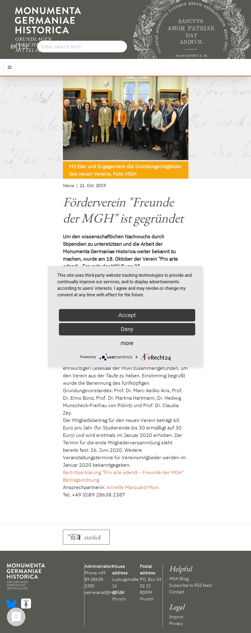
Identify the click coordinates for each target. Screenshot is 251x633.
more (127, 343)
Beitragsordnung (81, 480)
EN (14, 46)
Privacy (176, 623)
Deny (127, 329)
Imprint (176, 617)
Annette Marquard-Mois (133, 487)
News (68, 185)
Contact (176, 592)
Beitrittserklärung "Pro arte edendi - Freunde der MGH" (123, 472)
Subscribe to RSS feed (190, 585)
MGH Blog (178, 578)
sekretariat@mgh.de (104, 592)
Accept (127, 315)
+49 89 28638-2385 (95, 579)
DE (25, 46)
